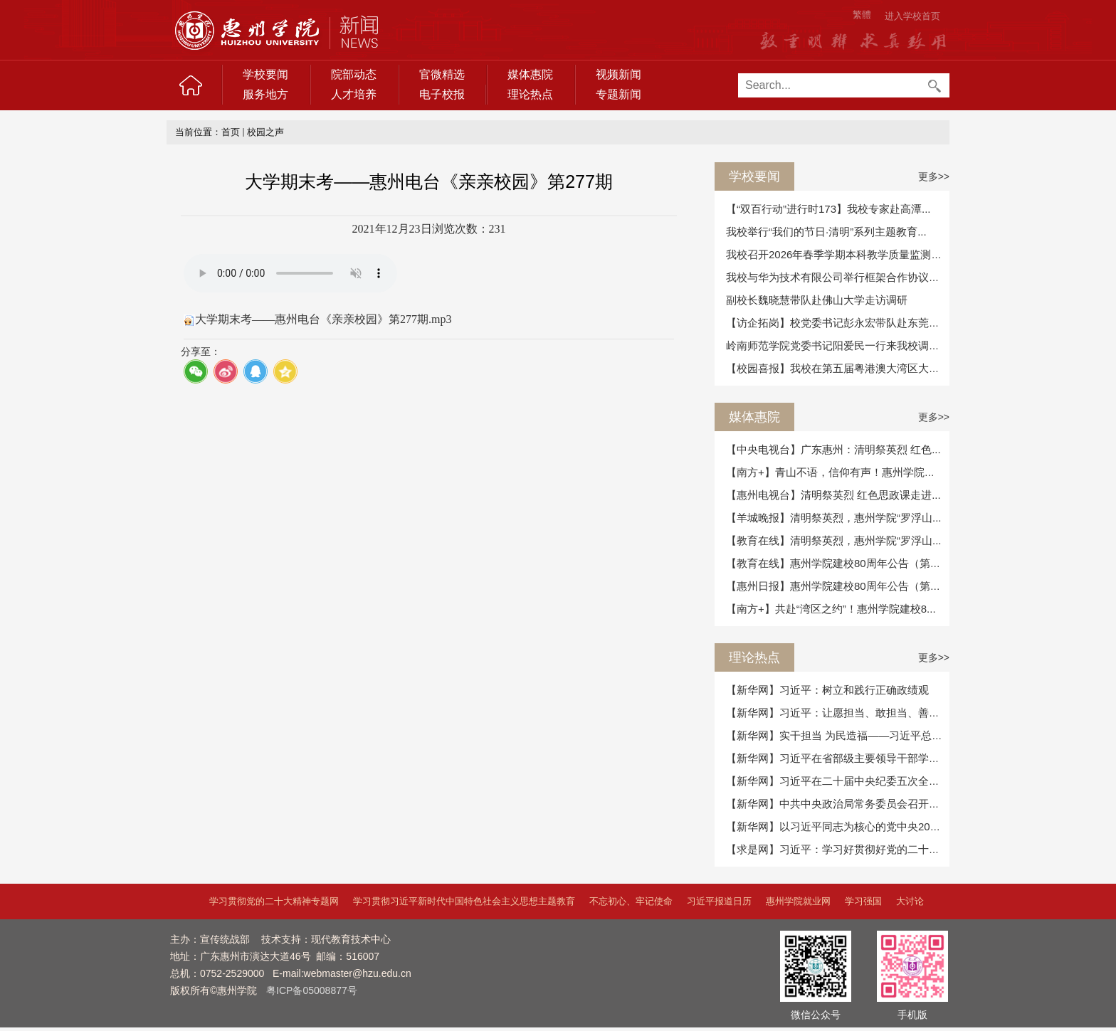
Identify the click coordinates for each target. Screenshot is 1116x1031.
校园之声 (265, 132)
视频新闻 (618, 74)
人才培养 (354, 94)
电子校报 (442, 94)
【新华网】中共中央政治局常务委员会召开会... (837, 804)
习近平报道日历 (719, 901)
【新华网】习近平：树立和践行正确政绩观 (827, 690)
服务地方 (265, 94)
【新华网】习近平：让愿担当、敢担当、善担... (837, 713)
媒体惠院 (530, 74)
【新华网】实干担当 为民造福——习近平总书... (839, 735)
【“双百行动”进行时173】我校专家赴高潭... (828, 209)
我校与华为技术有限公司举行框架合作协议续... (837, 277)
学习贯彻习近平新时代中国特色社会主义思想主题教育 (464, 901)
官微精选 (442, 74)
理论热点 (530, 94)
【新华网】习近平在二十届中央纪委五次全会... (837, 781)
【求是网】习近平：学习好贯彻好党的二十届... (837, 849)
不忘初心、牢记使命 (631, 901)
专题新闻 (618, 94)
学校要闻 (265, 74)
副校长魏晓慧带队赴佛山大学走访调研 (816, 300)
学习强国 (863, 901)
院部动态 (354, 74)
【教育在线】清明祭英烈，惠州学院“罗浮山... (834, 540)
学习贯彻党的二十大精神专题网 (274, 901)
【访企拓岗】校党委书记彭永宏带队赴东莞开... (837, 323)
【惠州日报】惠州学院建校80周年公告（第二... (837, 586)
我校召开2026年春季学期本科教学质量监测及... (838, 254)
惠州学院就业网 (798, 901)
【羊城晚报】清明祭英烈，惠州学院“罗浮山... (834, 518)
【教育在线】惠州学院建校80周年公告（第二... (837, 563)
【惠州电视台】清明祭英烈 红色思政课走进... (833, 495)
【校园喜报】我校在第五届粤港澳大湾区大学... (837, 368)
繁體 (862, 14)
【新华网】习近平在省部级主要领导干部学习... (837, 758)
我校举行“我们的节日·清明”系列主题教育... (826, 232)
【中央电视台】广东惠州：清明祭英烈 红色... (833, 449)
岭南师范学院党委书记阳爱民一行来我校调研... (837, 345)
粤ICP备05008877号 (311, 990)
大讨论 (910, 901)
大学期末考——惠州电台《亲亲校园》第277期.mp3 (323, 319)
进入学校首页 (912, 16)
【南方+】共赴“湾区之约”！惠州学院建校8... (831, 609)
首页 (230, 132)
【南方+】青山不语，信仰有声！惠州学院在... (835, 472)
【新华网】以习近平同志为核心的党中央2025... (838, 826)
